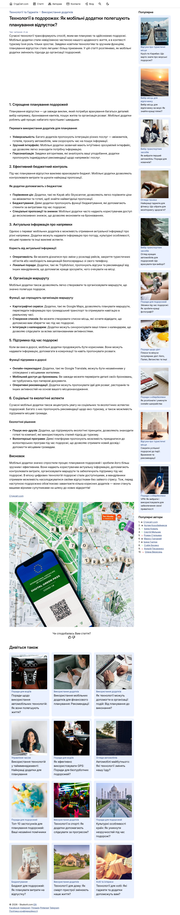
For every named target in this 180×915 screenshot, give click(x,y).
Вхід (89, 4)
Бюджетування (19, 881)
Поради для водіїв (21, 691)
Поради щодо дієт (150, 349)
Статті (38, 4)
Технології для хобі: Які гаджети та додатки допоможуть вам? (111, 890)
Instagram (25, 907)
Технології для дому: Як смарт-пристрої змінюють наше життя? (71, 890)
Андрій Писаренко (154, 548)
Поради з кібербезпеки (153, 397)
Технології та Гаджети (23, 12)
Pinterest (44, 907)
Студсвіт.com (150, 522)
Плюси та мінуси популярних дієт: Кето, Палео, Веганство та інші (154, 356)
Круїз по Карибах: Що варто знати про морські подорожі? (154, 57)
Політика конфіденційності (23, 911)
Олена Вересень (153, 551)
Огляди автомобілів (106, 757)
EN (35, 904)
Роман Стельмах (153, 535)
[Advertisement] (71, 78)
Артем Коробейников (155, 525)
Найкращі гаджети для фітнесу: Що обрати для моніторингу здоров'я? (153, 206)
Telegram (54, 907)
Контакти (73, 4)
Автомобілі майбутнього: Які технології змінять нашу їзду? (113, 766)
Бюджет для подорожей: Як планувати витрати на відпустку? (27, 890)
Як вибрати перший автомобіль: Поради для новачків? (154, 159)
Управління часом (21, 757)
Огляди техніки (149, 199)
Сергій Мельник (152, 532)
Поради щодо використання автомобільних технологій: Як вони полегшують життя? (29, 704)
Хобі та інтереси (104, 881)
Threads (35, 907)
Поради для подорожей (24, 819)
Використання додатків (57, 12)
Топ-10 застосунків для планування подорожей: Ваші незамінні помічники (28, 828)
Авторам (55, 4)
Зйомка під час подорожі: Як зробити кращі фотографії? (155, 308)
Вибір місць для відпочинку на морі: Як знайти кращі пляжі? (153, 108)
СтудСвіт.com (18, 4)
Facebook (14, 907)
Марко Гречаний (153, 538)
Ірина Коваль (151, 528)
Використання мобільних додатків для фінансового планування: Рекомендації (71, 699)
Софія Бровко (151, 545)
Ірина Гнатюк (150, 542)
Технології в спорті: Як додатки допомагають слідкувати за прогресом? (71, 828)
